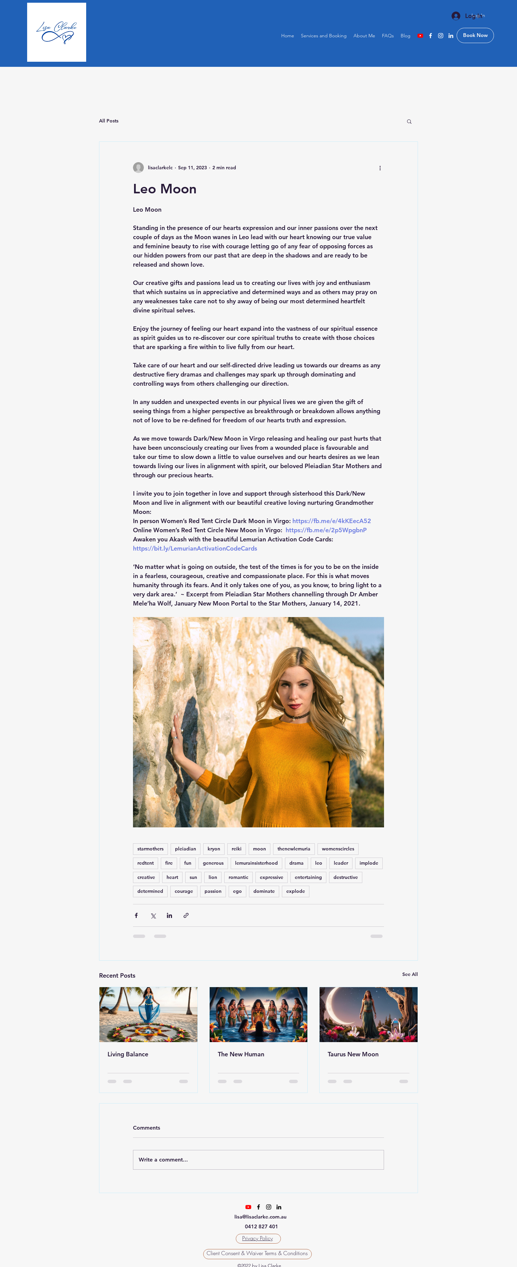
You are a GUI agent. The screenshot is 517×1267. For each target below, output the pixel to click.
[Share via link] (186, 915)
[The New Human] (259, 1014)
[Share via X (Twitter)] (153, 915)
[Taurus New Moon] (369, 1014)
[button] (409, 121)
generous (213, 863)
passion (213, 891)
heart (172, 877)
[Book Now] (475, 35)
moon (259, 849)
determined (150, 891)
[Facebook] (430, 35)
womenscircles (338, 849)
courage (184, 891)
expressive (271, 877)
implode (369, 863)
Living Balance (128, 1054)
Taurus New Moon (353, 1054)
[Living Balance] (148, 1014)
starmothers (150, 849)
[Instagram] (440, 35)
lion (213, 877)
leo (318, 863)
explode (295, 891)
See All (410, 974)
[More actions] (380, 168)
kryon (214, 849)
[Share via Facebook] (136, 915)
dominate (264, 891)
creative (146, 877)
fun (187, 863)
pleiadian (185, 849)
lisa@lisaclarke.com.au (260, 1216)
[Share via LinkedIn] (169, 915)
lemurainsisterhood (256, 863)
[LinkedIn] (450, 35)
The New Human (241, 1054)
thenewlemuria (293, 849)
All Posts (108, 121)
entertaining (308, 877)
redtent (145, 863)
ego (237, 891)
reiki (237, 849)
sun (193, 877)
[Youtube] (420, 35)
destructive (345, 877)
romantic (238, 877)
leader (341, 863)
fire (169, 863)
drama (296, 863)
